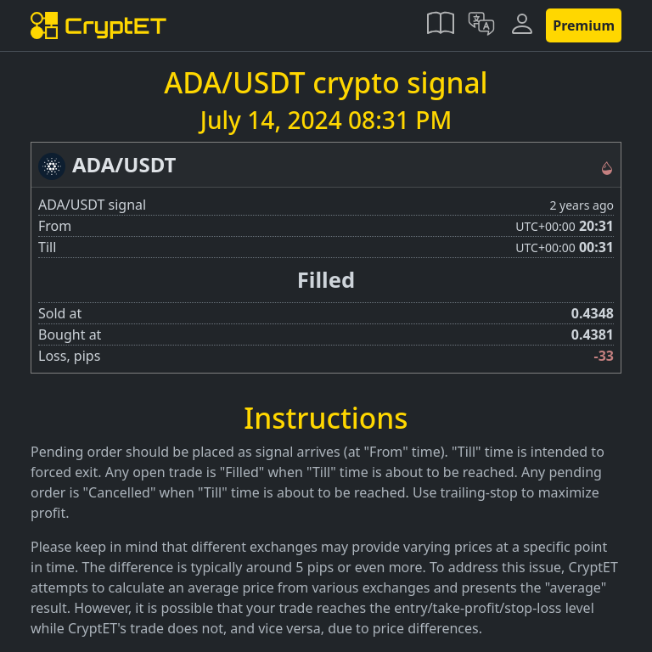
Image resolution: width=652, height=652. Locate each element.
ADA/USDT (124, 164)
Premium (584, 25)
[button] (440, 25)
